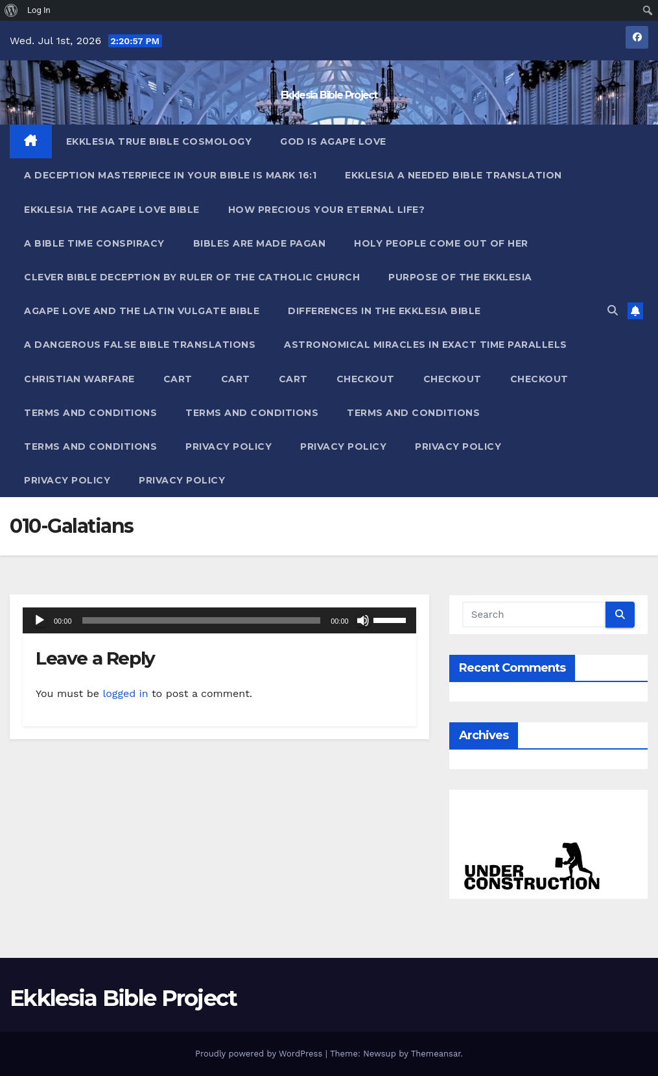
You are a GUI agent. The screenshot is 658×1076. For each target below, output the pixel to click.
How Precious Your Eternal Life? (326, 209)
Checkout (365, 379)
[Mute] (363, 620)
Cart (178, 379)
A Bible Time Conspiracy (94, 243)
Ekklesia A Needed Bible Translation (453, 175)
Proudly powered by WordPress (260, 1053)
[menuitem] (11, 10)
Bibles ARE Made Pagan (259, 243)
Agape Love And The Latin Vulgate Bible (141, 311)
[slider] (201, 620)
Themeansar (436, 1053)
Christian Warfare (79, 379)
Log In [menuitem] (39, 10)
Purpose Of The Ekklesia (460, 277)
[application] (219, 620)
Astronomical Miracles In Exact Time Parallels (425, 344)
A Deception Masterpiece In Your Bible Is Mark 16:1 (170, 175)
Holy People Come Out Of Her (441, 243)
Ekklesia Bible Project (329, 95)
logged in (125, 693)
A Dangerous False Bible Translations (139, 344)
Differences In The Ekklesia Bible (384, 311)
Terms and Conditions (90, 413)
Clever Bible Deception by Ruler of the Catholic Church (192, 277)
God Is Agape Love (333, 141)
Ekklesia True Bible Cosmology (159, 141)
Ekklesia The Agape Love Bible (112, 209)
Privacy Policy (228, 446)
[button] (612, 310)
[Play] (39, 620)
